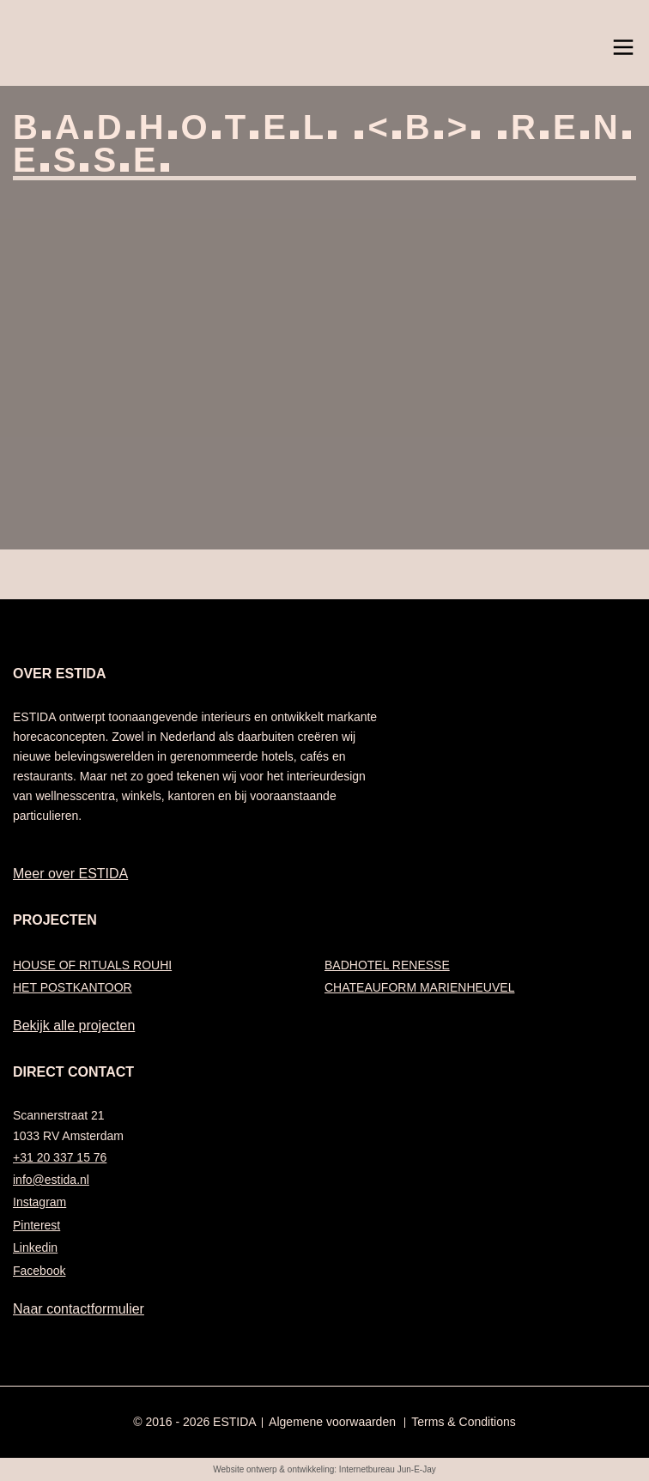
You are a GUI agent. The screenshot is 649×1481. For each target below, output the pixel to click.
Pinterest (36, 1225)
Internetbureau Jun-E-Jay (387, 1469)
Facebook (39, 1271)
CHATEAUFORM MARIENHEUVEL (419, 987)
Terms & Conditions (463, 1422)
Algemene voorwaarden (332, 1422)
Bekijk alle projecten (74, 1025)
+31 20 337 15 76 (59, 1157)
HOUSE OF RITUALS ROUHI (92, 965)
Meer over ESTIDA (70, 873)
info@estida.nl (51, 1180)
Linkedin (35, 1247)
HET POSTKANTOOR (72, 987)
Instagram (39, 1202)
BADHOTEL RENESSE (387, 965)
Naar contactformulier (78, 1309)
